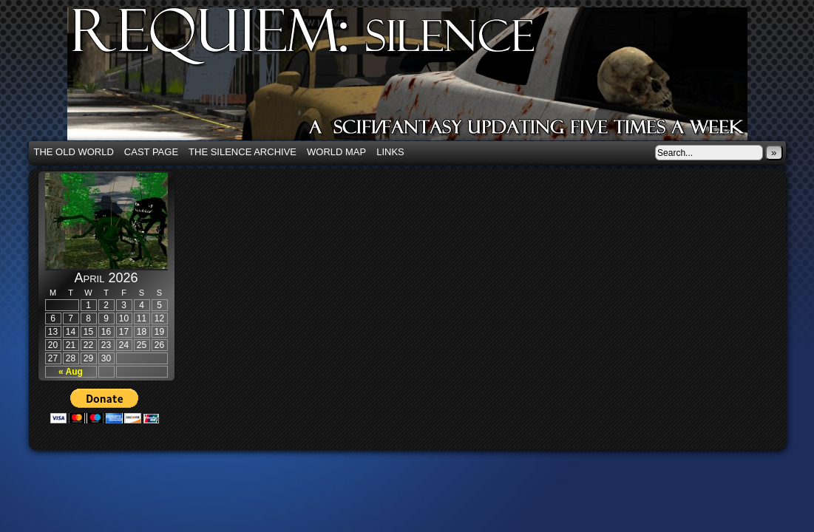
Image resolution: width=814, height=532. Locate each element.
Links (390, 151)
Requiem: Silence (429, 78)
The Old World (74, 151)
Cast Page (151, 151)
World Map (336, 151)
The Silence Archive (242, 151)
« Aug (70, 371)
